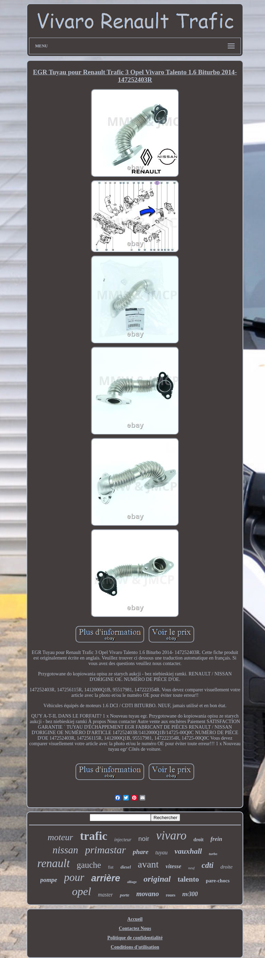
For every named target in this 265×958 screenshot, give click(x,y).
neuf (191, 868)
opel (81, 891)
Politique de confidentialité (135, 937)
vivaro (171, 835)
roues (170, 895)
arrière (105, 878)
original (157, 878)
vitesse (173, 866)
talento (188, 879)
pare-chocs (218, 880)
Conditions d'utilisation (135, 947)
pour (74, 877)
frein (216, 839)
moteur (60, 837)
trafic (93, 835)
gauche (89, 865)
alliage (132, 882)
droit (199, 839)
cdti (208, 865)
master (105, 895)
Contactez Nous (135, 928)
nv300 (190, 894)
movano (147, 894)
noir (143, 838)
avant (148, 864)
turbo (213, 854)
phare (140, 851)
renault (53, 863)
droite (226, 867)
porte (124, 895)
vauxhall (188, 851)
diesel (125, 867)
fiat (111, 867)
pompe (48, 879)
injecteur (122, 839)
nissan (65, 849)
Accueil (135, 919)
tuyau (161, 852)
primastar (105, 849)
